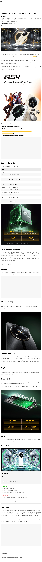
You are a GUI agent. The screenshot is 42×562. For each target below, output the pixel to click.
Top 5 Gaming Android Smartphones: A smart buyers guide (15, 128)
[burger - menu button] (1, 1)
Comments (4, 553)
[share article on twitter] (4, 26)
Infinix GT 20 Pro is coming (8, 133)
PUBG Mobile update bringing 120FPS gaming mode (13, 135)
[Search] (41, 1)
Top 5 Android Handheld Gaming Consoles (11, 126)
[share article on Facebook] (1, 26)
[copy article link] (6, 26)
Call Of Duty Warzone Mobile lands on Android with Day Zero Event (17, 131)
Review (2, 11)
